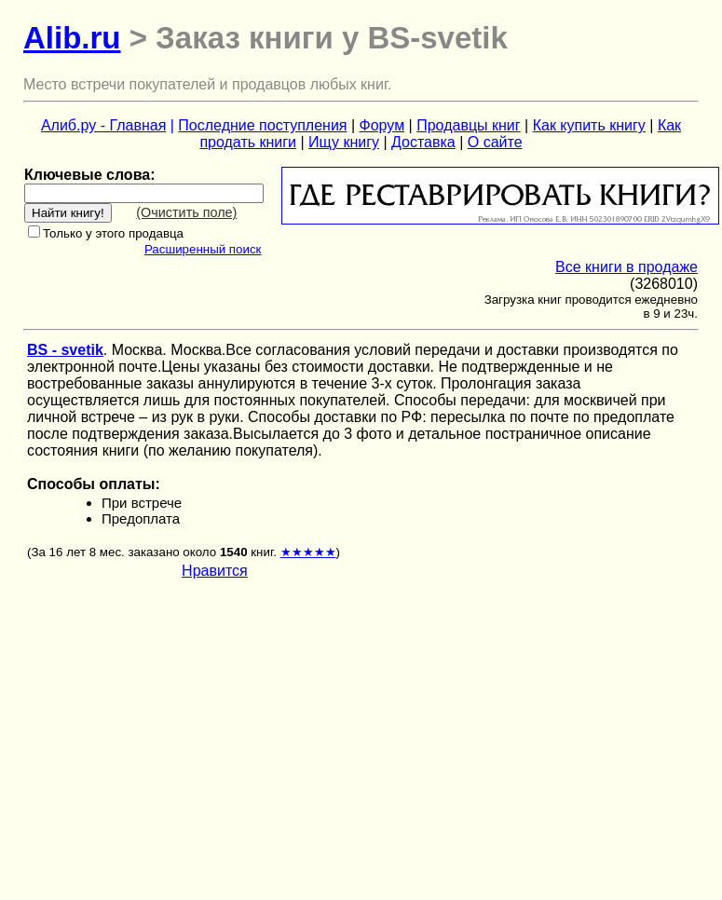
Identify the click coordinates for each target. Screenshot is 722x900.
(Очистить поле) (186, 212)
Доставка (423, 142)
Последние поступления (262, 125)
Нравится (215, 571)
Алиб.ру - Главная (103, 125)
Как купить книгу (589, 125)
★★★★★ (308, 552)
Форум (382, 125)
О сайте (495, 142)
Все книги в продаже (626, 267)
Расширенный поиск (203, 249)
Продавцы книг (468, 125)
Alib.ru (72, 37)
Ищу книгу (343, 142)
